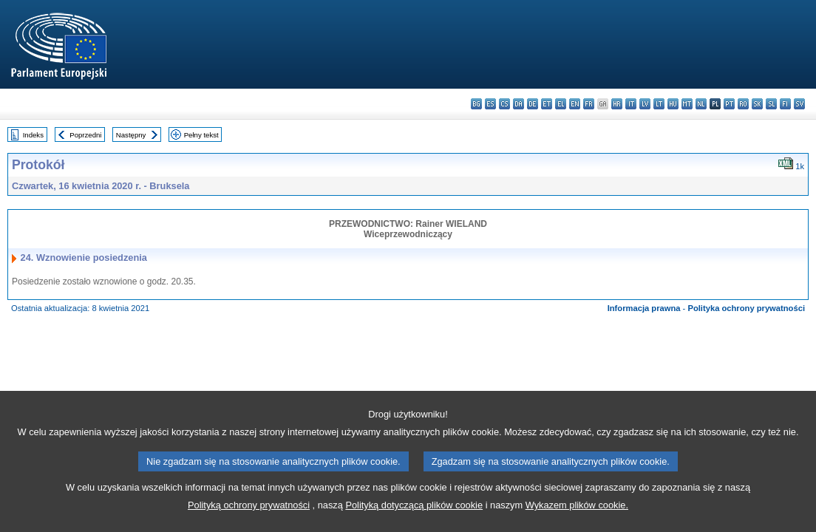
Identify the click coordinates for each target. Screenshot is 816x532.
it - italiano (630, 103)
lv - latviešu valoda (644, 103)
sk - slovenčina (757, 103)
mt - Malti (687, 103)
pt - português (729, 103)
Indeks (33, 135)
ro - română (743, 103)
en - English (574, 103)
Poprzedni (85, 135)
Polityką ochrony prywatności (249, 510)
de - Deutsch (532, 103)
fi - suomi (785, 103)
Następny (131, 135)
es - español (490, 103)
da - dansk (518, 103)
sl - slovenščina (771, 103)
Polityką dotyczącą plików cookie (414, 510)
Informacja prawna (644, 308)
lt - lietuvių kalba (658, 103)
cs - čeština (504, 103)
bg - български (476, 103)
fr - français (588, 103)
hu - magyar (673, 103)
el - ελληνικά (560, 103)
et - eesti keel (546, 103)
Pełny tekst (201, 135)
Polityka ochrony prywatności (746, 308)
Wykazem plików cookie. (577, 510)
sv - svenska (799, 103)
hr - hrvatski (616, 103)
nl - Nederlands (701, 103)
